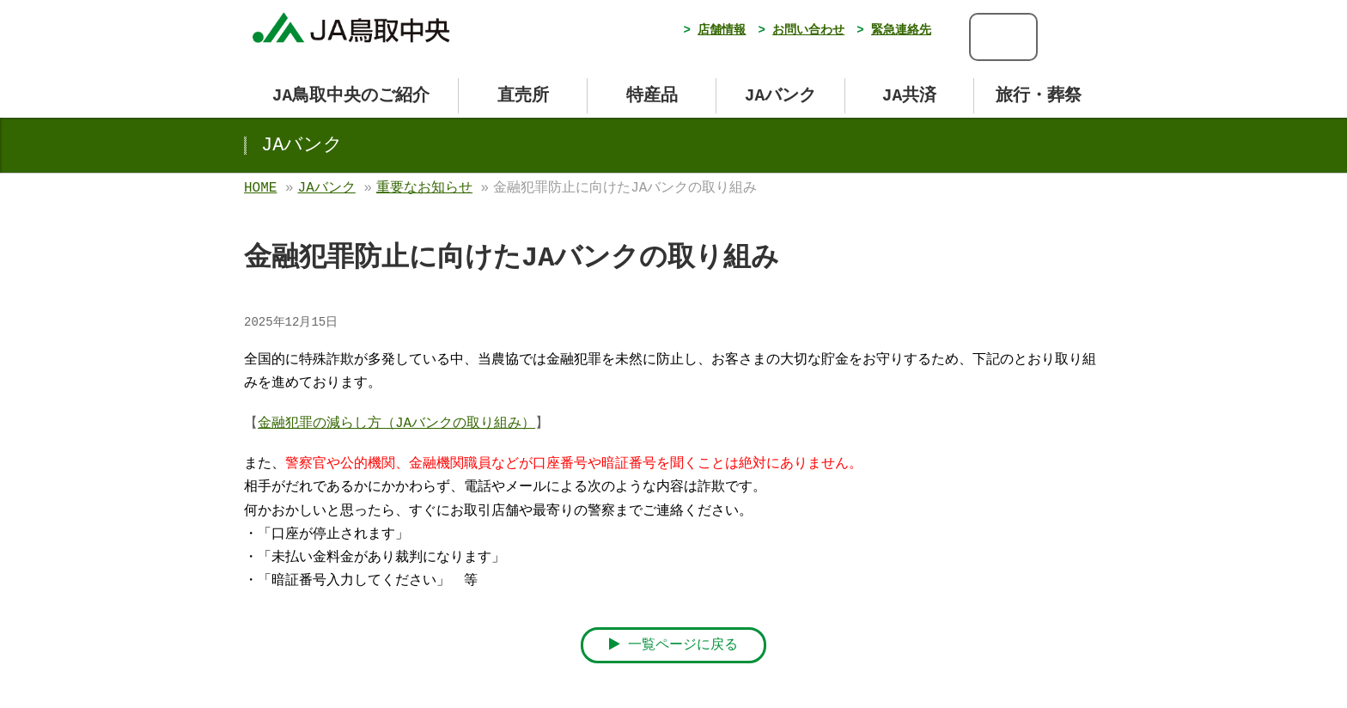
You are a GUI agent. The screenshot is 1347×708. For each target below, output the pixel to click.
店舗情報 (722, 30)
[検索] (990, 37)
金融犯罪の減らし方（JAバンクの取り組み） (396, 423)
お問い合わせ (808, 30)
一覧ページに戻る (674, 645)
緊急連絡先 (901, 30)
